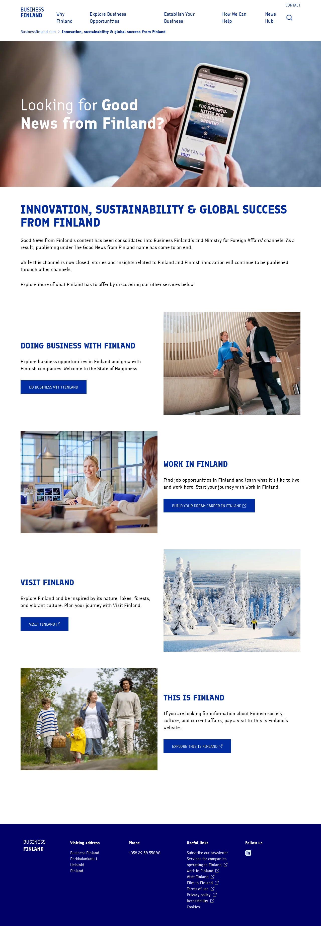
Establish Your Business (179, 17)
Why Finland (64, 17)
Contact (292, 5)
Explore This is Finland (197, 746)
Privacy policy (202, 894)
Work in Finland (203, 870)
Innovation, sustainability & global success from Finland (114, 31)
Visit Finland (44, 624)
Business (32, 12)
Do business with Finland (53, 387)
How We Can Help (234, 17)
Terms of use (200, 888)
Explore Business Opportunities (108, 17)
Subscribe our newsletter (207, 852)
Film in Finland (203, 882)
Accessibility (200, 900)
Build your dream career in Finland (209, 506)
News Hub (270, 17)
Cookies (193, 906)
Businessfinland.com (38, 31)
